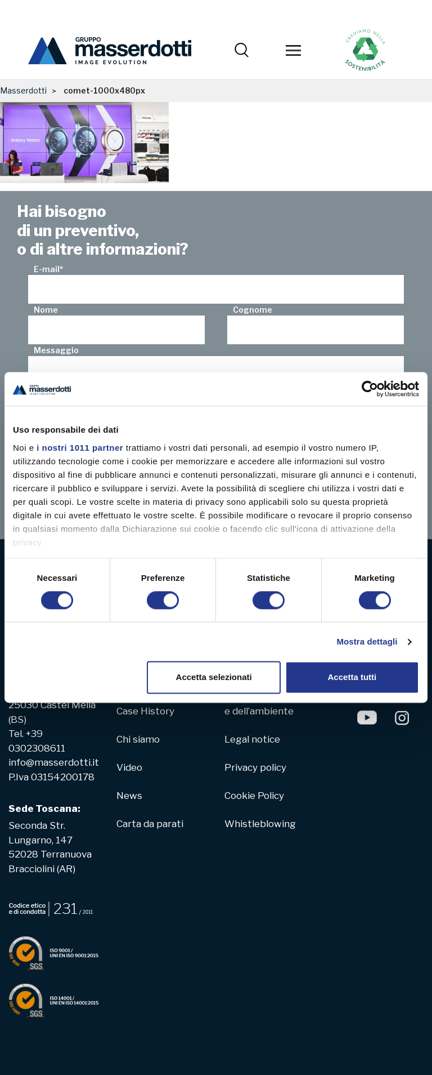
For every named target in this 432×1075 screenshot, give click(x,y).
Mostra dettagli (366, 641)
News (129, 795)
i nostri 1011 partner (80, 447)
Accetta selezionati (214, 677)
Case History (145, 711)
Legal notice (252, 739)
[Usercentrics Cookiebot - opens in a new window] (370, 388)
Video (129, 767)
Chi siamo (138, 739)
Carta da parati (149, 823)
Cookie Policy (254, 795)
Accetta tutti (352, 677)
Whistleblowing (260, 823)
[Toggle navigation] (293, 51)
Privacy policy (255, 767)
